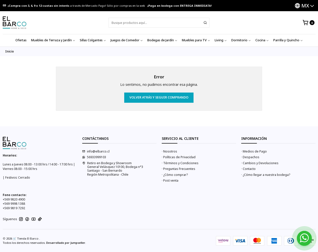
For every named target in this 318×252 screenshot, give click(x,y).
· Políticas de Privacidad (179, 157)
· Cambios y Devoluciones (259, 163)
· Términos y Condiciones (180, 163)
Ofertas (21, 40)
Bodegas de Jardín (162, 40)
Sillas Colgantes (93, 40)
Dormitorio (241, 40)
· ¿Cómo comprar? (175, 175)
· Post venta (170, 180)
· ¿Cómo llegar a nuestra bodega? (265, 175)
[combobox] (159, 23)
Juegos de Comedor (127, 40)
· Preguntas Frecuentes (178, 169)
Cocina (262, 40)
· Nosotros (169, 151)
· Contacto (248, 169)
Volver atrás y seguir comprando (158, 97)
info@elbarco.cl (96, 151)
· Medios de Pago (254, 151)
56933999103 (94, 157)
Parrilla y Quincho (288, 40)
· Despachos (250, 157)
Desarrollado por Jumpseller (65, 243)
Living (221, 40)
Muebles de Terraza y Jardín (53, 40)
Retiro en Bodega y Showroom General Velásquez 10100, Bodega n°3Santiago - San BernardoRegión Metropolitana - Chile (112, 169)
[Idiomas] (304, 5)
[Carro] (308, 22)
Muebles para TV (196, 40)
